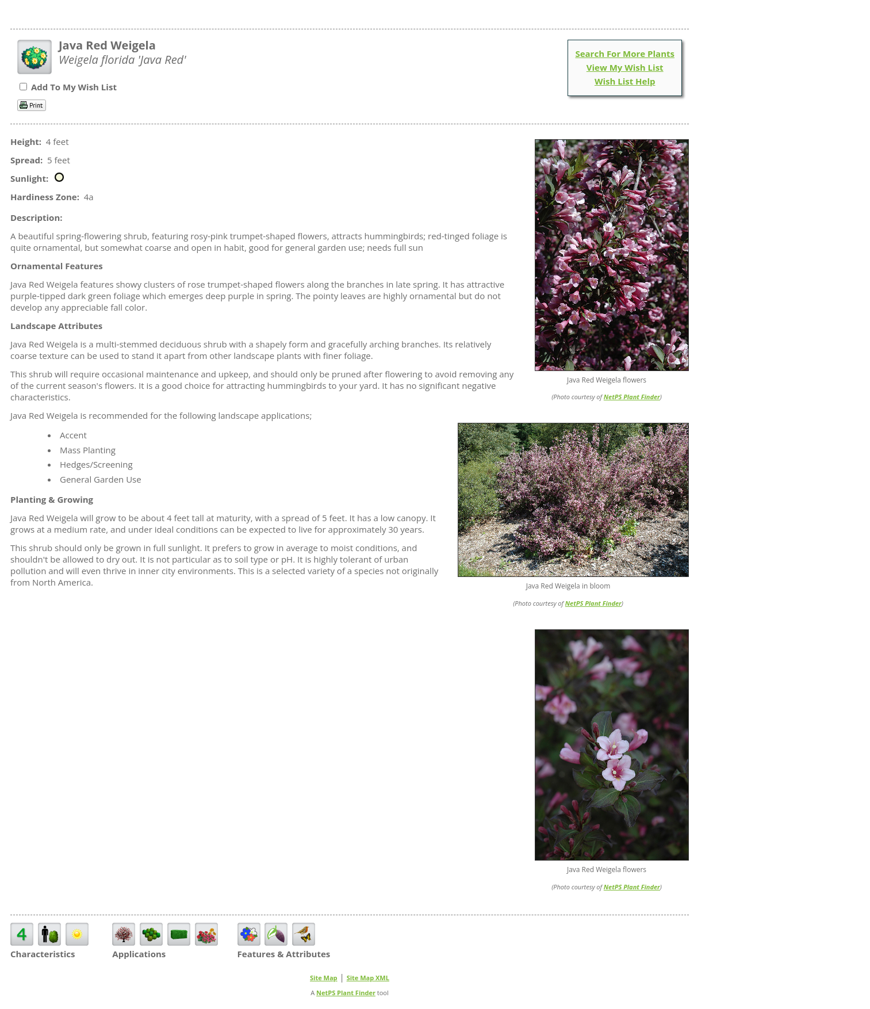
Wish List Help (625, 81)
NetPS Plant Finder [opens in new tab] (345, 992)
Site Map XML (368, 977)
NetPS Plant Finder (632, 396)
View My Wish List (625, 67)
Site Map (324, 977)
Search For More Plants (624, 53)
